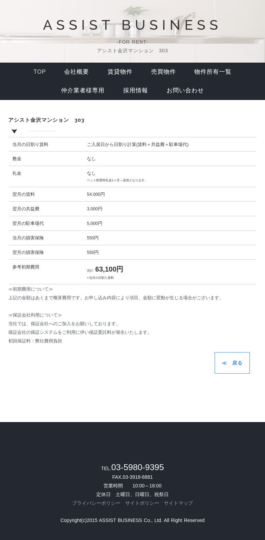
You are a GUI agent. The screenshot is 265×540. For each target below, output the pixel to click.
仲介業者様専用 (83, 90)
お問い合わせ (185, 90)
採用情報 (135, 90)
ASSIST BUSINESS (132, 25)
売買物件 (163, 71)
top (39, 71)
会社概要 (76, 71)
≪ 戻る (232, 363)
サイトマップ (178, 503)
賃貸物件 (120, 71)
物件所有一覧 (213, 71)
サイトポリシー (142, 503)
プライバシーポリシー (96, 503)
